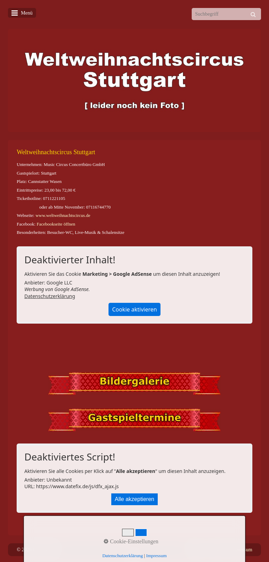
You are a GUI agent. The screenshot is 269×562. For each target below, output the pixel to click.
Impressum (241, 549)
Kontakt (217, 549)
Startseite (195, 549)
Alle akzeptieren (134, 499)
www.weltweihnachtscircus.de (62, 215)
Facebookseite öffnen (56, 224)
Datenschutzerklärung (49, 296)
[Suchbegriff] (226, 14)
